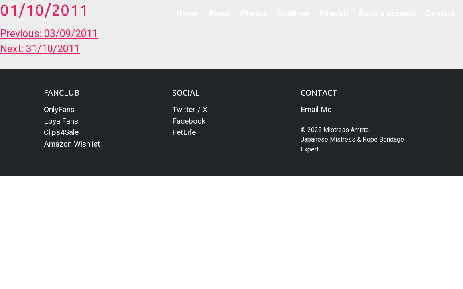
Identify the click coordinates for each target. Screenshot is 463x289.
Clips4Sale (61, 132)
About (219, 13)
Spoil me (293, 13)
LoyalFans (61, 121)
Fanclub (334, 13)
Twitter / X (189, 109)
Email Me (316, 109)
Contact (440, 13)
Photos (254, 13)
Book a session (387, 13)
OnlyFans (59, 109)
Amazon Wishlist (72, 144)
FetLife (184, 132)
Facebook (188, 121)
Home (187, 13)
